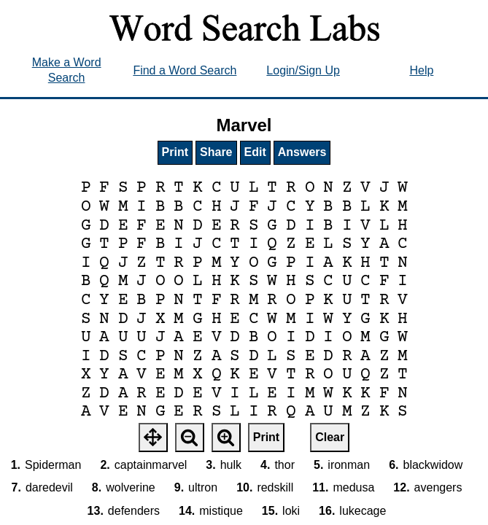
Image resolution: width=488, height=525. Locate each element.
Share (216, 152)
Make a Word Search (66, 70)
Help (421, 70)
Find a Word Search (184, 70)
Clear (329, 437)
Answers (302, 152)
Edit (255, 152)
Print (175, 152)
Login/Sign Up (303, 70)
